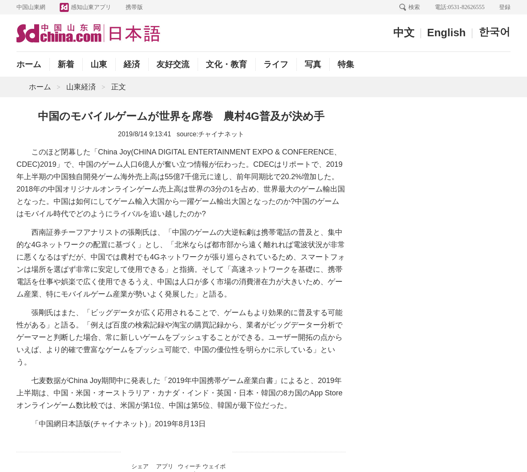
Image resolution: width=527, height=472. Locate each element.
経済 (132, 64)
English (446, 32)
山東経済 (81, 87)
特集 (346, 64)
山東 (99, 64)
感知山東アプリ (91, 7)
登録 (505, 7)
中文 (404, 33)
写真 (313, 64)
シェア (140, 466)
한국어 (494, 31)
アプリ (164, 466)
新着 (66, 64)
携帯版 (134, 7)
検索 (414, 7)
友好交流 (172, 64)
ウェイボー (214, 467)
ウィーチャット (189, 467)
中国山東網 (30, 7)
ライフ (276, 64)
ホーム (28, 64)
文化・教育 (226, 64)
